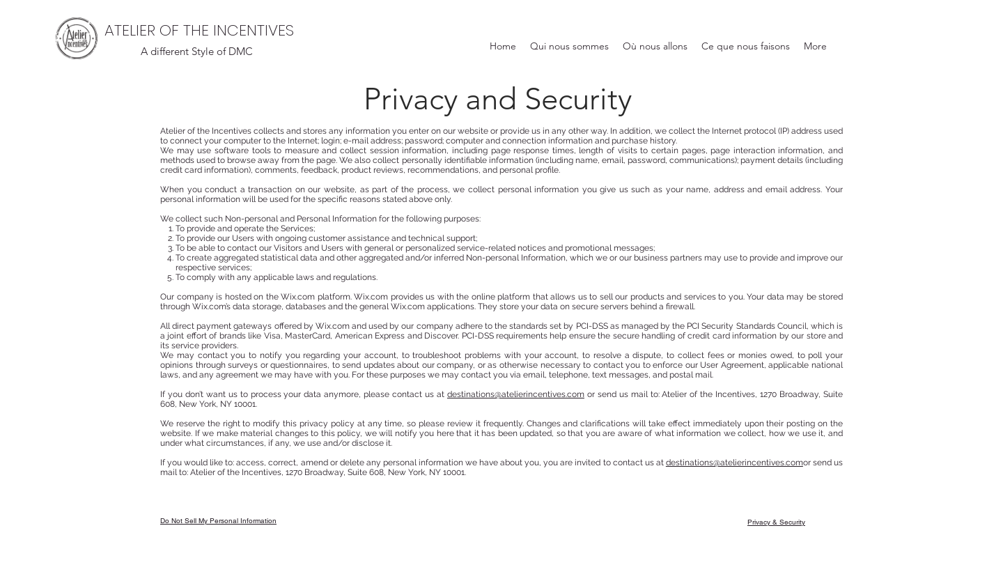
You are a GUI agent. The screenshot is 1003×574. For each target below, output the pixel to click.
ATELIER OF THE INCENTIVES (199, 30)
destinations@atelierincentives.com (515, 394)
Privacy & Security (776, 522)
